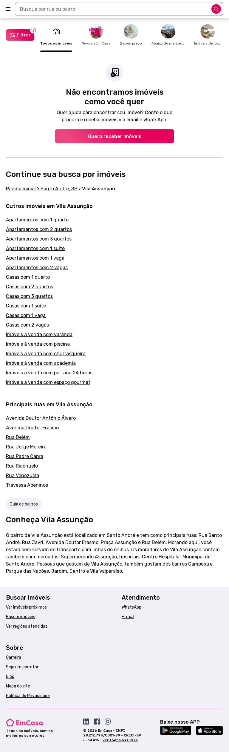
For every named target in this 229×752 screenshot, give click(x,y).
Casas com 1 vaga (26, 315)
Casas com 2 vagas (27, 325)
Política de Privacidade (28, 695)
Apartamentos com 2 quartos (39, 229)
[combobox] (119, 9)
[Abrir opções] (216, 9)
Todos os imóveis (56, 34)
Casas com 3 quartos (29, 296)
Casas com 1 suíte (26, 306)
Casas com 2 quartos (29, 287)
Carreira (13, 657)
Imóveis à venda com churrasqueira (46, 353)
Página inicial (21, 189)
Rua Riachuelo (22, 466)
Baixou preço (131, 34)
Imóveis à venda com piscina (38, 344)
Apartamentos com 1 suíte (35, 248)
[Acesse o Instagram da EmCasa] (108, 722)
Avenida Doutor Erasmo (32, 428)
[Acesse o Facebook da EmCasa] (97, 722)
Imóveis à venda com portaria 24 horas (49, 373)
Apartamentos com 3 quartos (39, 239)
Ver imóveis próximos (26, 607)
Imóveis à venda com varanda (39, 334)
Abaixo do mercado (168, 34)
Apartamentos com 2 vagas (37, 267)
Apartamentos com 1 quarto (37, 220)
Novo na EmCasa (96, 34)
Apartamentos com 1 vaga (35, 258)
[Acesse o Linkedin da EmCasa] (86, 722)
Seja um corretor (22, 667)
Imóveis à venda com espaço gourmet (48, 382)
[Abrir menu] (8, 9)
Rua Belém (18, 437)
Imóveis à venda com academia (41, 363)
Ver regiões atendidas (26, 626)
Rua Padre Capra (24, 456)
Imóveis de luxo (207, 34)
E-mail (128, 616)
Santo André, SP (59, 189)
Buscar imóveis (20, 616)
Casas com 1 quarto (28, 277)
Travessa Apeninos (27, 485)
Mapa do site (18, 686)
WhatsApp (131, 607)
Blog (10, 676)
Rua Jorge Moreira (26, 447)
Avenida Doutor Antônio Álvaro (41, 418)
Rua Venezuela (22, 475)
